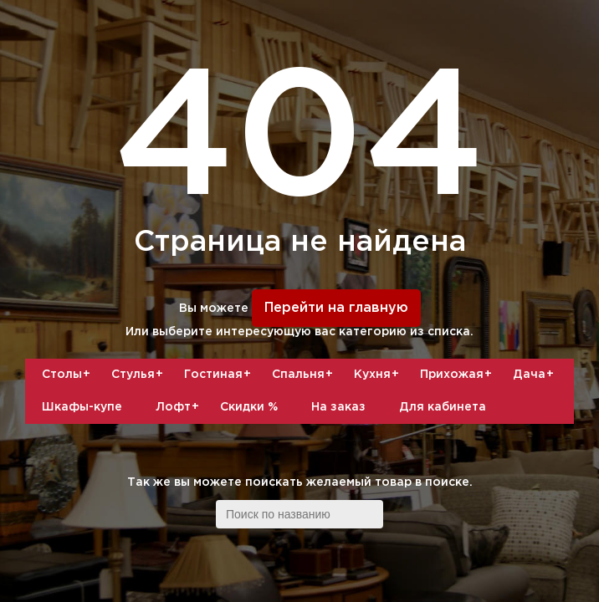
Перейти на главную (336, 308)
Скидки (249, 407)
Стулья (139, 374)
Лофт (179, 407)
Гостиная (219, 374)
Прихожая (458, 374)
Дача (535, 374)
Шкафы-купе (82, 407)
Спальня (304, 374)
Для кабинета (442, 407)
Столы (68, 374)
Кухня (378, 374)
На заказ (338, 407)
